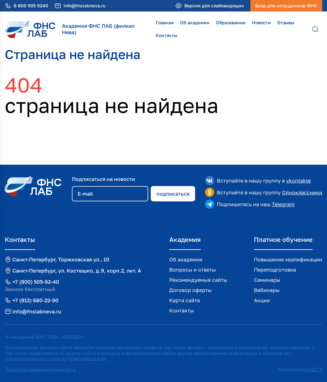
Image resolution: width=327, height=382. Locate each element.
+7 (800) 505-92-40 (35, 282)
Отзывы (285, 22)
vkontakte (298, 180)
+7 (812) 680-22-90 (35, 300)
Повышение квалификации (288, 259)
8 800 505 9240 (31, 5)
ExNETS (313, 369)
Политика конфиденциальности (40, 369)
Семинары (267, 280)
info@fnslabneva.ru (84, 5)
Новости (261, 22)
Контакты (166, 35)
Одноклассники (302, 192)
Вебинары (267, 290)
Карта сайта (184, 300)
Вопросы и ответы (192, 269)
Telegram (283, 204)
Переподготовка (275, 269)
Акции (262, 300)
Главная (165, 22)
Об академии (194, 22)
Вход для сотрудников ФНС (286, 5)
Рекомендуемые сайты (198, 280)
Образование (231, 22)
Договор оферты (190, 290)
